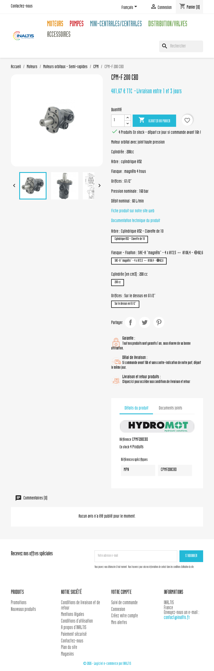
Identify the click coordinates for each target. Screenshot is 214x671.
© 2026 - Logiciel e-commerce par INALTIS (107, 664)
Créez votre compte (124, 616)
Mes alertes (119, 622)
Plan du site (69, 647)
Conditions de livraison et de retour (80, 605)
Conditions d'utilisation (77, 621)
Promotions (18, 603)
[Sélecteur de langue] (130, 7)
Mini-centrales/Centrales (116, 24)
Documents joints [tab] (170, 408)
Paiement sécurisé (74, 634)
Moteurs (55, 24)
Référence (125, 440)
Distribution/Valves (167, 24)
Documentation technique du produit (135, 220)
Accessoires (58, 35)
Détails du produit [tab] (136, 408)
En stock (124, 447)
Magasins (67, 654)
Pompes (77, 24)
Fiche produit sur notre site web (132, 211)
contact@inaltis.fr (177, 617)
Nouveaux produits (23, 609)
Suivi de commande (124, 603)
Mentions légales (72, 614)
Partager (130, 322)
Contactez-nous (22, 6)
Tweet (144, 322)
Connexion (118, 609)
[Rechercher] (181, 46)
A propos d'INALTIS (73, 627)
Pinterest (158, 322)
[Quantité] (118, 121)
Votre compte (121, 593)
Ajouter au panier (154, 120)
